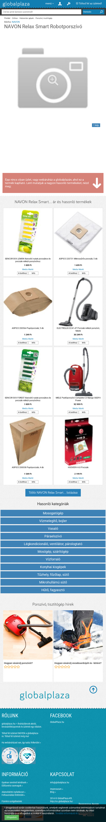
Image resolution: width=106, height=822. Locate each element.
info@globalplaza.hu (59, 782)
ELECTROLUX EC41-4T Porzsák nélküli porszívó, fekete (78, 329)
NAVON (16, 22)
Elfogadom (12, 817)
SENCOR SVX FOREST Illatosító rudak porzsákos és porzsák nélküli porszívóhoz (28, 399)
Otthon (15, 18)
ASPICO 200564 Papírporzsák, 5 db (28, 328)
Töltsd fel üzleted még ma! (17, 736)
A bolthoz (22, 273)
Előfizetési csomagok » (12, 785)
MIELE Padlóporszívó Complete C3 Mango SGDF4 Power (78, 399)
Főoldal (7, 18)
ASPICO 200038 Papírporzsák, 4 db (28, 467)
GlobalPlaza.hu (57, 722)
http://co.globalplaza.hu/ (61, 801)
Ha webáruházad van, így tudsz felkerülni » (21, 742)
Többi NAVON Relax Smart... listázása (53, 492)
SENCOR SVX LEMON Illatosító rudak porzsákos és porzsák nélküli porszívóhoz (28, 260)
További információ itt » (67, 813)
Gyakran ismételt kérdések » (15, 782)
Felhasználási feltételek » (13, 795)
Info (33, 273)
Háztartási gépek (27, 18)
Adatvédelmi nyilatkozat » (13, 792)
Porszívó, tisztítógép (44, 18)
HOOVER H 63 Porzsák (78, 467)
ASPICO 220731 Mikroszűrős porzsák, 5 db (78, 259)
